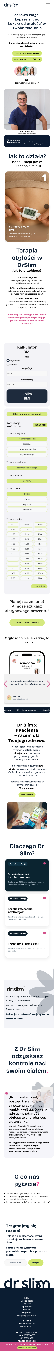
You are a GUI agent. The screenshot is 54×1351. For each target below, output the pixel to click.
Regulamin (27, 1312)
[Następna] (48, 683)
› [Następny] (42, 205)
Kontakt (27, 1309)
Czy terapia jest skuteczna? (19, 1199)
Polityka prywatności (27, 1315)
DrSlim (27, 1298)
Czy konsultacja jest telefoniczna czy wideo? (27, 1196)
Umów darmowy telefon (27, 1348)
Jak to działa (27, 1301)
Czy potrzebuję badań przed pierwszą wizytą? (28, 1202)
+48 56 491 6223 (27, 1326)
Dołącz (35, 1262)
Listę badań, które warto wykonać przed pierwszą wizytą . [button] (27, 290)
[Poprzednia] (5, 683)
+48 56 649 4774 (27, 1323)
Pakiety (27, 1303)
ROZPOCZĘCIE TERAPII (27, 53)
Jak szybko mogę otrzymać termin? (23, 1193)
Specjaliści (27, 1306)
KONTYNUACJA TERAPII (27, 59)
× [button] (52, 1343)
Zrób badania (27, 795)
